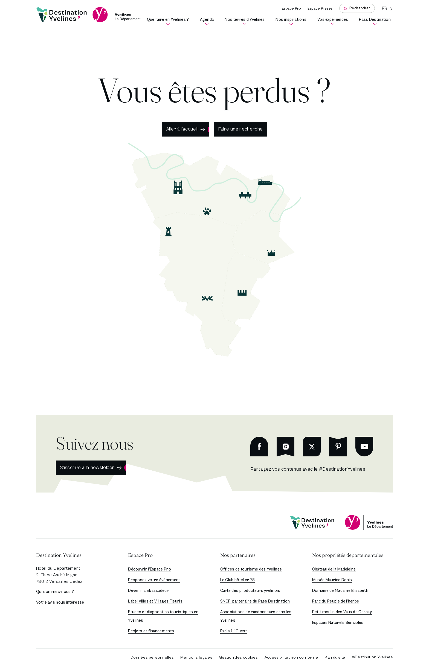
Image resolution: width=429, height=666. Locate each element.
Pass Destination (376, 21)
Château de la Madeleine (334, 569)
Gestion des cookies (238, 657)
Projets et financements (151, 631)
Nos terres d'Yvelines (246, 21)
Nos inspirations (292, 21)
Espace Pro (291, 9)
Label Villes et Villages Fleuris (155, 601)
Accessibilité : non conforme (291, 657)
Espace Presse (320, 9)
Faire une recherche (240, 129)
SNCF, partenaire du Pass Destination (255, 601)
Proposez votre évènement (154, 580)
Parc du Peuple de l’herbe (335, 601)
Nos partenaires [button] (238, 555)
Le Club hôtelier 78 (237, 580)
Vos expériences (333, 21)
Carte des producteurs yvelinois (250, 590)
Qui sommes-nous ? (55, 591)
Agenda (208, 21)
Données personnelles (152, 657)
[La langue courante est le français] (387, 8)
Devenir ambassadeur (148, 590)
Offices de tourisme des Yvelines (251, 569)
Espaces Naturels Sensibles (338, 622)
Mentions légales (196, 657)
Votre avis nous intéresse (60, 602)
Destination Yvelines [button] (59, 555)
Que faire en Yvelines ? (169, 21)
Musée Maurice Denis (332, 580)
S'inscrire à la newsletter (87, 467)
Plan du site (334, 657)
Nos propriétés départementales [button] (347, 555)
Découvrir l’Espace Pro (149, 569)
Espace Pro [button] (140, 555)
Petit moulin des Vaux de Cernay (342, 612)
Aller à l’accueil (182, 129)
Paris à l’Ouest (233, 631)
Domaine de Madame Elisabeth (340, 590)
